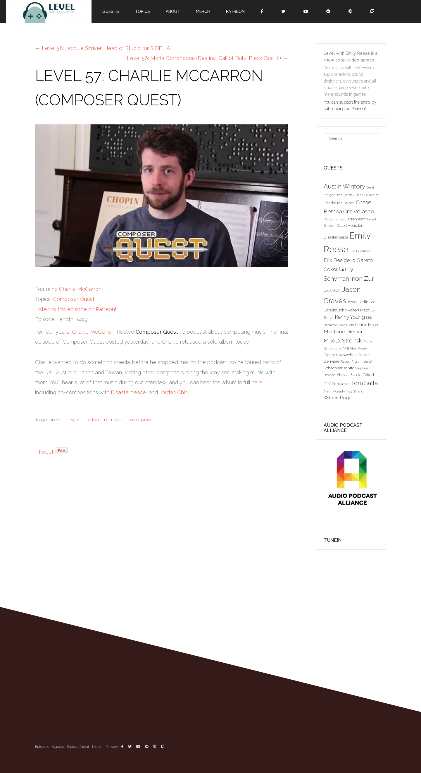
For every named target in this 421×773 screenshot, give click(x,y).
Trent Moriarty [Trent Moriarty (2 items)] (334, 391)
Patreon (235, 11)
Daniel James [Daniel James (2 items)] (334, 219)
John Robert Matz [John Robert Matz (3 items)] (353, 310)
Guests (110, 11)
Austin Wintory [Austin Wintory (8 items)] (344, 186)
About (173, 11)
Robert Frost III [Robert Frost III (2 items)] (351, 361)
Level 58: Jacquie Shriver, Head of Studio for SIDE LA (102, 48)
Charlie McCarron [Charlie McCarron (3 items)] (339, 202)
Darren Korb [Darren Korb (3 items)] (355, 219)
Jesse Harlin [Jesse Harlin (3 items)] (357, 301)
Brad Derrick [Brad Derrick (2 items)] (345, 195)
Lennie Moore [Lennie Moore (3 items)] (367, 324)
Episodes (42, 747)
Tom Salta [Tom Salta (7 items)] (364, 383)
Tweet (46, 452)
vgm (75, 419)
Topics (142, 11)
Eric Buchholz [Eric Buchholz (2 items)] (359, 251)
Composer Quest (73, 299)
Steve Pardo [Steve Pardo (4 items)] (349, 374)
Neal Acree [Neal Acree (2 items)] (358, 348)
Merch (203, 11)
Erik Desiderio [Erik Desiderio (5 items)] (340, 260)
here (257, 382)
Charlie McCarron (80, 289)
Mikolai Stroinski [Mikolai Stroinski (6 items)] (343, 340)
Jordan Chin (173, 392)
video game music (104, 419)
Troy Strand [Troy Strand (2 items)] (354, 391)
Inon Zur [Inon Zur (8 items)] (362, 278)
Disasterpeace (128, 392)
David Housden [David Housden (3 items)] (350, 225)
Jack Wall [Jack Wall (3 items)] (332, 290)
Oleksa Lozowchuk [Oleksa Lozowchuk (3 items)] (340, 354)
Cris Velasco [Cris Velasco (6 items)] (358, 211)
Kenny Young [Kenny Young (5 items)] (350, 317)
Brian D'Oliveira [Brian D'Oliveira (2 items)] (367, 195)
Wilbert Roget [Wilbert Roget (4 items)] (338, 397)
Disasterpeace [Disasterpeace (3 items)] (336, 237)
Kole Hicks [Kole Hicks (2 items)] (346, 325)
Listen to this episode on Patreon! (75, 309)
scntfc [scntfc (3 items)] (349, 368)
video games (140, 419)
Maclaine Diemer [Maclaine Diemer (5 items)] (343, 332)
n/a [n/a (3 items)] (345, 348)
